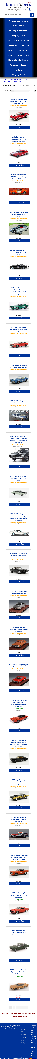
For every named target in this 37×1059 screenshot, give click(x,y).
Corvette (12, 45)
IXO (18, 297)
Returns (23, 1034)
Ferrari (25, 45)
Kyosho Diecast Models (18, 446)
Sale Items (18, 70)
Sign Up (17, 10)
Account (10, 10)
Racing (11, 50)
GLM (18, 597)
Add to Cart (20, 127)
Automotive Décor (18, 65)
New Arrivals (18, 26)
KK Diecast (18, 938)
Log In (24, 10)
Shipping (24, 1037)
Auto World (18, 710)
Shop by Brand (18, 75)
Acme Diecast (18, 107)
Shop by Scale (18, 35)
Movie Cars (24, 50)
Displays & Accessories (18, 40)
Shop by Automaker (18, 30)
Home (6, 79)
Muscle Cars (17, 81)
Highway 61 (18, 145)
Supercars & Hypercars (18, 55)
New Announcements (18, 21)
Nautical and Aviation (18, 60)
